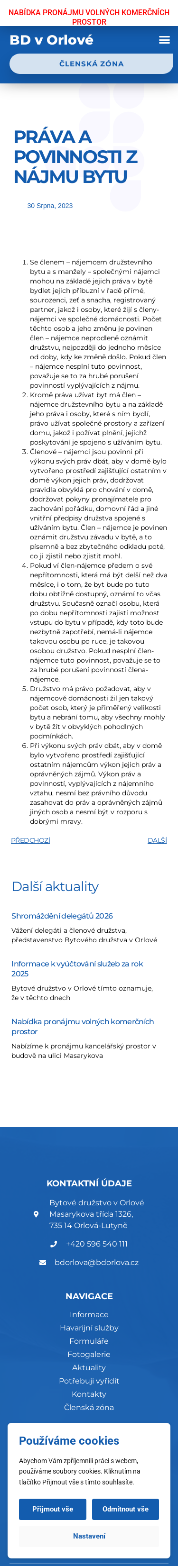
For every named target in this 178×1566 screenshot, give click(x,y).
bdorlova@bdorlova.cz (97, 1262)
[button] (165, 40)
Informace (89, 1314)
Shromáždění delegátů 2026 (61, 915)
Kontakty (89, 1394)
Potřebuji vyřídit (89, 1380)
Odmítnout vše (126, 1509)
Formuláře (89, 1341)
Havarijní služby (89, 1327)
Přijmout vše (52, 1509)
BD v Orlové (51, 40)
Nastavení (89, 1536)
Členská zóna (89, 1407)
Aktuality (89, 1367)
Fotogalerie (89, 1354)
